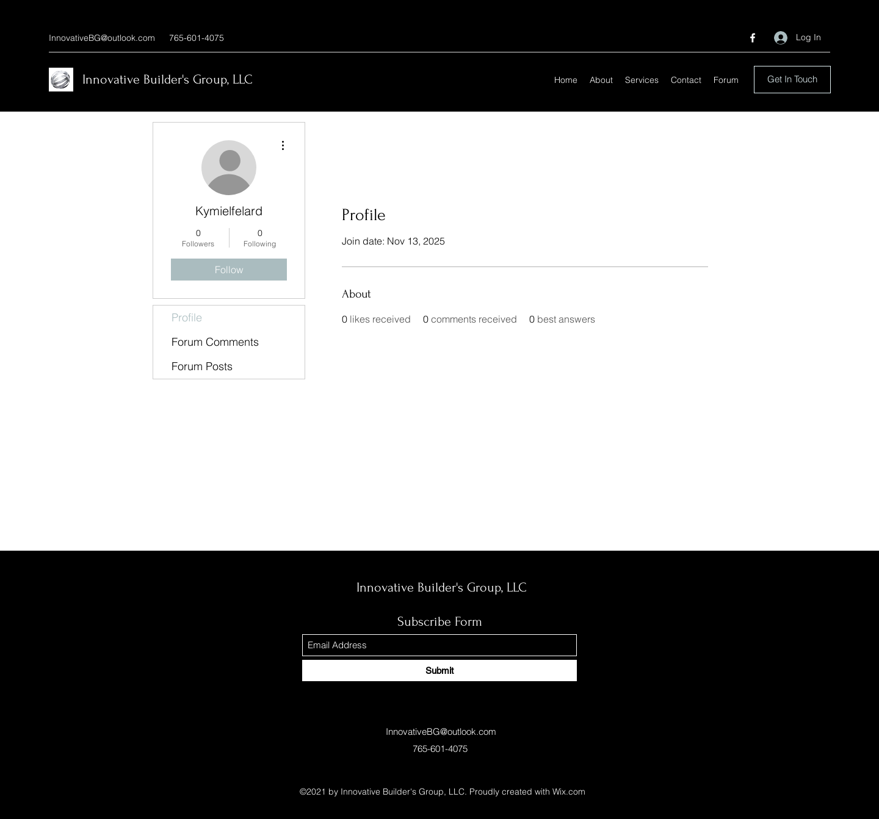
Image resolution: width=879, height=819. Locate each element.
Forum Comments (215, 342)
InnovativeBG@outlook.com (102, 37)
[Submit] (439, 670)
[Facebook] (753, 38)
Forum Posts (202, 366)
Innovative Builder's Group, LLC (167, 79)
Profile (187, 317)
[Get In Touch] (792, 79)
